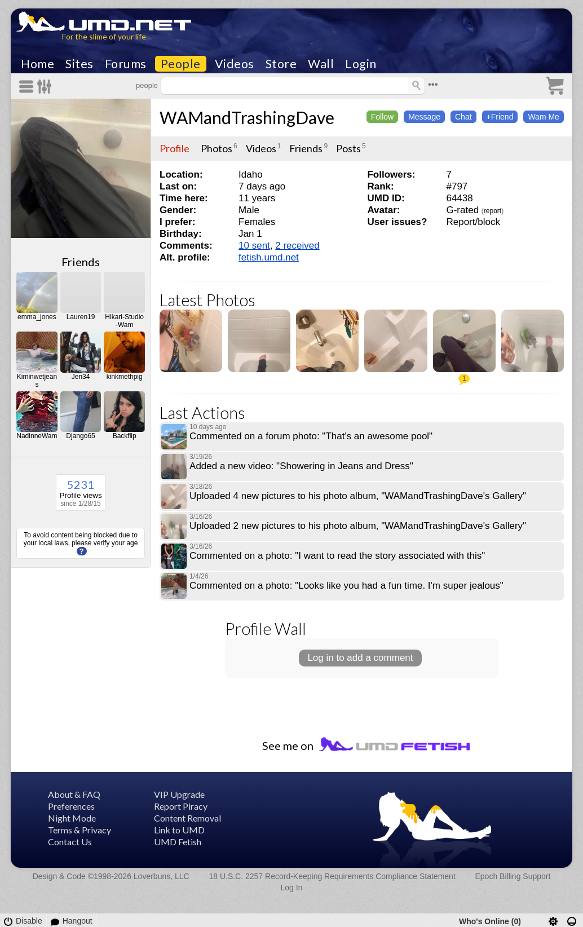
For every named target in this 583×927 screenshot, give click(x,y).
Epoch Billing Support (513, 876)
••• (433, 84)
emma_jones (36, 317)
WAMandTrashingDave (247, 117)
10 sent (254, 245)
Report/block (473, 222)
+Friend (500, 116)
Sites (79, 63)
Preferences (71, 806)
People (181, 63)
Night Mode (72, 818)
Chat (463, 116)
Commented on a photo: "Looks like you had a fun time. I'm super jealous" (346, 585)
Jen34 (81, 377)
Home (37, 63)
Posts (348, 148)
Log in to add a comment (360, 657)
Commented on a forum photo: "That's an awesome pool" (310, 436)
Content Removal (187, 818)
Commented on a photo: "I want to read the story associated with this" (337, 555)
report (492, 211)
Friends (80, 261)
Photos (216, 148)
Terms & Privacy (79, 829)
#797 (456, 186)
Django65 (80, 436)
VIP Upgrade (179, 794)
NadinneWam (36, 436)
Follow (382, 116)
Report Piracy (180, 806)
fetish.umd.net (268, 257)
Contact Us (70, 841)
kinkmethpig (125, 377)
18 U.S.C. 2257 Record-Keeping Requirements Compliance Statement (332, 876)
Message (424, 116)
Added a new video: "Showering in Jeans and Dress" (301, 466)
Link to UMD (179, 829)
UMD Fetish (177, 841)
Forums (126, 63)
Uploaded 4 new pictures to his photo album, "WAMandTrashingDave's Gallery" (357, 496)
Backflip (124, 436)
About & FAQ (74, 794)
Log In (292, 887)
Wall (321, 63)
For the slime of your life (104, 36)
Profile (174, 148)
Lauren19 (81, 317)
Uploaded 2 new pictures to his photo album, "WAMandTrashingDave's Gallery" (357, 525)
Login (361, 63)
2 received (297, 245)
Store (281, 63)
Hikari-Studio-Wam (124, 321)
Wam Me (543, 116)
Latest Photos (207, 300)
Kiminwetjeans (37, 381)
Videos (234, 63)
